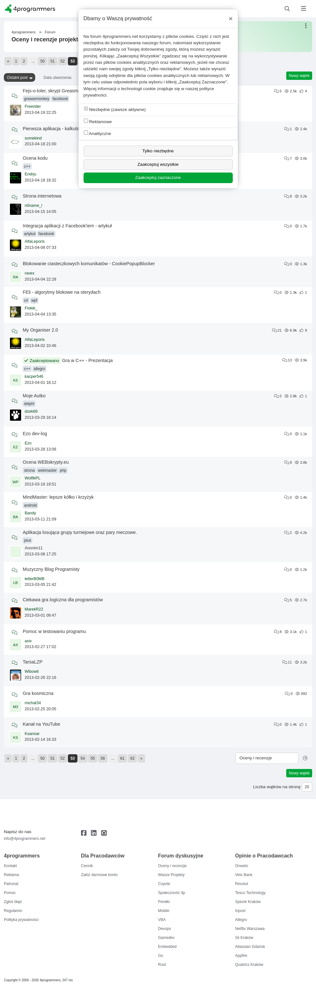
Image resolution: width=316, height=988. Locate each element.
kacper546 (34, 376)
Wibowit (32, 671)
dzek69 (31, 411)
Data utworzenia (57, 77)
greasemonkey (36, 99)
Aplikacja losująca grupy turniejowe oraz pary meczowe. (80, 532)
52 (63, 61)
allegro (39, 369)
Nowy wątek (299, 75)
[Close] (231, 18)
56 (103, 758)
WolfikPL (32, 478)
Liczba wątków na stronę (277, 786)
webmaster (47, 470)
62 (132, 758)
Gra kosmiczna (38, 693)
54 (83, 758)
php (63, 470)
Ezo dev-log (35, 433)
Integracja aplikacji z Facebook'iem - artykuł (67, 225)
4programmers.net (120, 36)
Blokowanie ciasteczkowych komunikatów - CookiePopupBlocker (89, 263)
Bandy (30, 513)
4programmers (24, 32)
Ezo (28, 443)
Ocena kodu (35, 158)
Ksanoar (32, 733)
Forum (50, 32)
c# (26, 300)
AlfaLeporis (35, 241)
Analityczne (97, 133)
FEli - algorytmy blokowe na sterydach (62, 292)
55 (93, 758)
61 (122, 758)
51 (52, 61)
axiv (28, 641)
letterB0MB (35, 579)
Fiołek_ (31, 308)
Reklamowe (98, 121)
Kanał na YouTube (41, 724)
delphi (29, 403)
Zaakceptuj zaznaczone (158, 177)
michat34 (33, 703)
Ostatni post (17, 77)
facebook (60, 99)
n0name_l (33, 205)
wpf (34, 300)
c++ (27, 166)
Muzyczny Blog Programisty (51, 569)
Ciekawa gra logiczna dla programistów (63, 599)
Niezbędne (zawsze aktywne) (115, 109)
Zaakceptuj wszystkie (157, 164)
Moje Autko (34, 395)
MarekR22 (34, 609)
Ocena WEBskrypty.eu (46, 462)
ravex (30, 273)
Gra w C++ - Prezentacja (87, 360)
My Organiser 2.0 (40, 330)
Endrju (30, 174)
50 (42, 61)
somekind (33, 138)
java (27, 540)
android (30, 505)
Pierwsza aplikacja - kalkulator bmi (58, 128)
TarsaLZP (33, 661)
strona (29, 470)
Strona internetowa (42, 195)
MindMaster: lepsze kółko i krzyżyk (58, 497)
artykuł (29, 234)
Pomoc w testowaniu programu (54, 631)
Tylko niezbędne (158, 150)
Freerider (33, 106)
